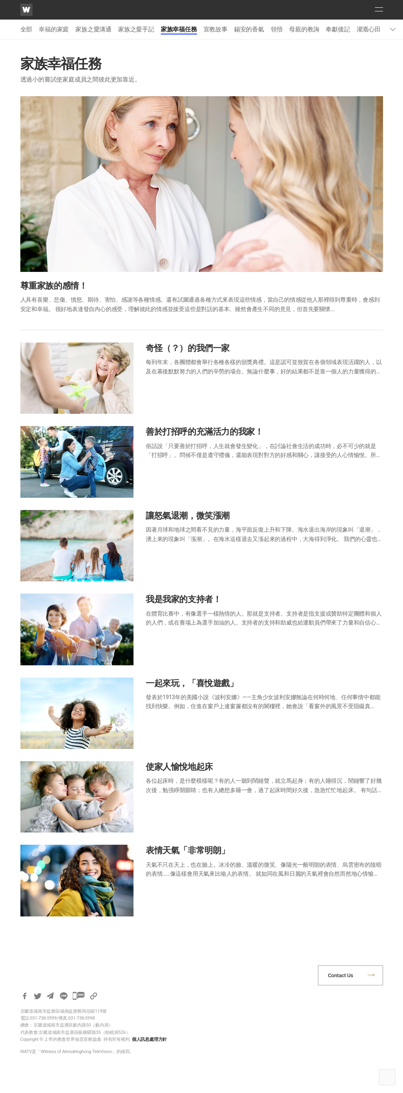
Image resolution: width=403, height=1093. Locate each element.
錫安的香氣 (249, 29)
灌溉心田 (369, 29)
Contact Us (340, 975)
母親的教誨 (304, 29)
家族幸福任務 (179, 29)
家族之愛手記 (136, 29)
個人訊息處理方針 (149, 1039)
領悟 (277, 29)
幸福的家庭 (54, 29)
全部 (26, 29)
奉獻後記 (338, 29)
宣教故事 (216, 29)
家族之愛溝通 (93, 29)
